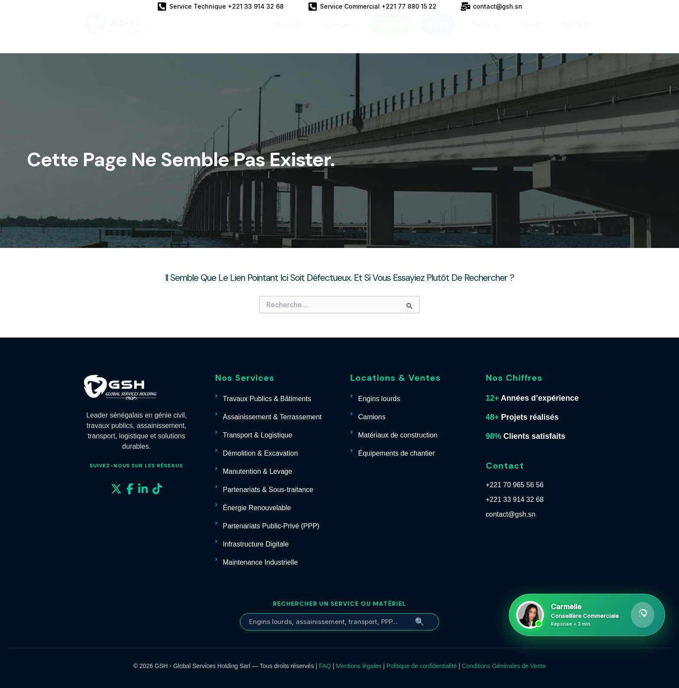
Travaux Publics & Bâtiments (267, 398)
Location (391, 33)
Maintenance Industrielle (260, 562)
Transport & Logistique (257, 435)
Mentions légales (359, 665)
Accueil (287, 33)
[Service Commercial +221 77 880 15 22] (372, 6)
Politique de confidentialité (421, 665)
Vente (438, 33)
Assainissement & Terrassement (272, 417)
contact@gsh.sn (511, 514)
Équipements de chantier (396, 453)
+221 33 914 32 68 (515, 499)
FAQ (325, 665)
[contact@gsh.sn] (491, 6)
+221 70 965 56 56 (515, 485)
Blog (530, 33)
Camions (371, 417)
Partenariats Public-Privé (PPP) (271, 526)
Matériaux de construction (397, 435)
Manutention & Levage (257, 471)
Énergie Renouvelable (257, 507)
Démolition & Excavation (260, 453)
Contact (574, 33)
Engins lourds (379, 398)
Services (485, 33)
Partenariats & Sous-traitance (268, 489)
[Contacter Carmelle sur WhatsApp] (587, 615)
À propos (338, 33)
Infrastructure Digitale (256, 544)
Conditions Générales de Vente (504, 665)
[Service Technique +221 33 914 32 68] (220, 6)
